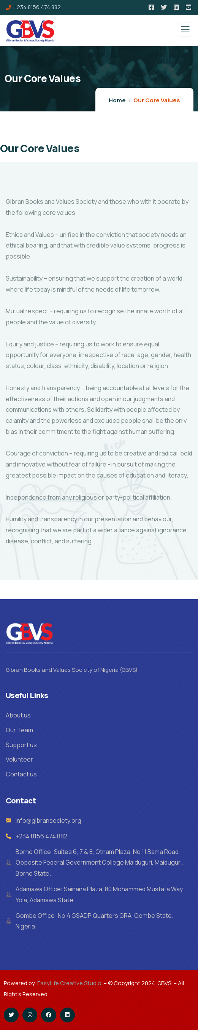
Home (117, 100)
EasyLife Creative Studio (69, 983)
